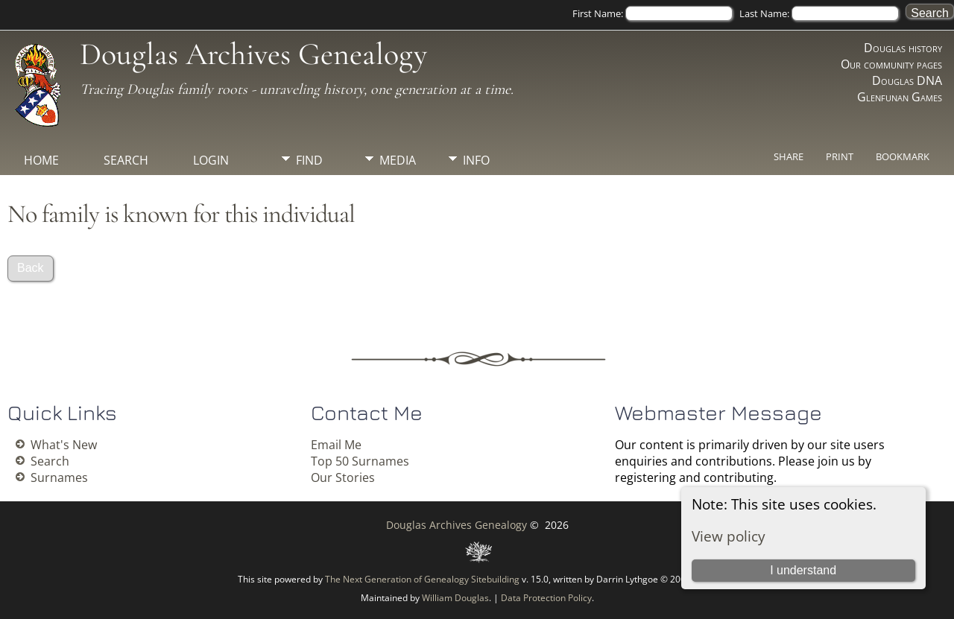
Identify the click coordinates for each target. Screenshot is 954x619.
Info (476, 160)
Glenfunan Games (899, 97)
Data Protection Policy (546, 597)
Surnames (59, 477)
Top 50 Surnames (360, 461)
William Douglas (455, 597)
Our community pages (891, 64)
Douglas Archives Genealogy (253, 54)
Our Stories (343, 477)
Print (839, 156)
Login (211, 160)
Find (309, 160)
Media (397, 160)
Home (41, 160)
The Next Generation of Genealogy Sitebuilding (422, 579)
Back (30, 267)
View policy (728, 536)
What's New (64, 445)
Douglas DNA (907, 80)
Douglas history (903, 47)
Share (788, 156)
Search (126, 160)
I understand (803, 570)
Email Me (336, 445)
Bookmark (902, 156)
